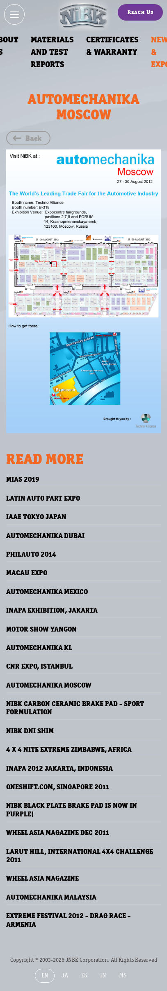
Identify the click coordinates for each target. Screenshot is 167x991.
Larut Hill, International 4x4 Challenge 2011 (79, 855)
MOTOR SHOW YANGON (41, 629)
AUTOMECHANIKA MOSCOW (49, 685)
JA (65, 975)
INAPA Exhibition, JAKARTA (52, 610)
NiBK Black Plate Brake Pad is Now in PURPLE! (71, 809)
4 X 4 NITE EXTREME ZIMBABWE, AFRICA (69, 749)
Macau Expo (26, 572)
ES (84, 975)
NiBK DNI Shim (30, 730)
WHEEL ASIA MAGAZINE (42, 878)
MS (122, 975)
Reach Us (140, 12)
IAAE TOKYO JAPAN (36, 516)
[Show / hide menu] (14, 14)
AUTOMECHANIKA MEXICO (47, 591)
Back (33, 138)
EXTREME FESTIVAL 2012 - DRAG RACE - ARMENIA (68, 919)
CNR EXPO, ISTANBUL (39, 666)
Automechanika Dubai (45, 535)
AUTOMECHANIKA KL (39, 647)
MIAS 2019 (22, 479)
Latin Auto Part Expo (43, 498)
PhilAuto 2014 (31, 554)
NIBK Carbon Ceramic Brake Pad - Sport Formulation (75, 707)
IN (103, 975)
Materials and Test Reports (52, 52)
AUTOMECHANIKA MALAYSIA (51, 897)
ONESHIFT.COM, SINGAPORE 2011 (58, 786)
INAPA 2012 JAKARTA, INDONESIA (59, 768)
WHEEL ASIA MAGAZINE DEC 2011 (58, 832)
